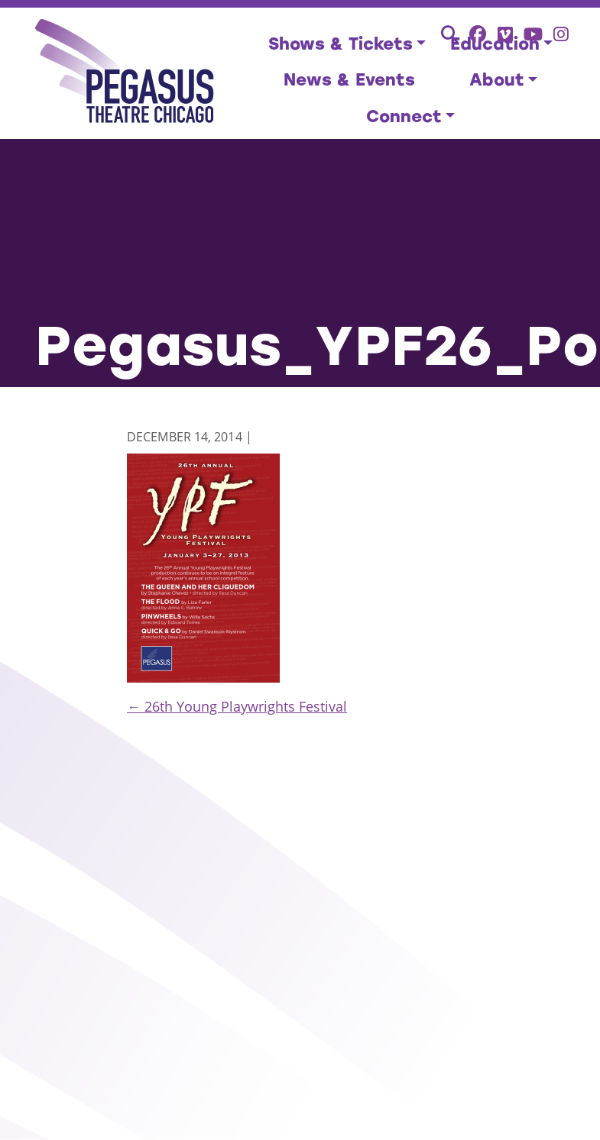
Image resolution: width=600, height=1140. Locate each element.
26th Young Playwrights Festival (237, 706)
